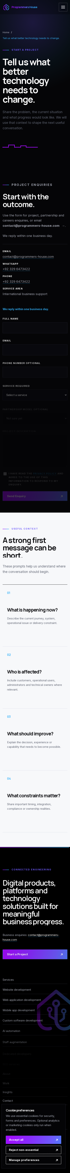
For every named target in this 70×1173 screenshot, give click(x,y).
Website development (17, 990)
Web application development (22, 1001)
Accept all (16, 1139)
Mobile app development (19, 1013)
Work (6, 1083)
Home (6, 32)
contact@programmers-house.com (31, 226)
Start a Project (17, 957)
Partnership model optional (25, 410)
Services (8, 980)
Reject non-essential (23, 1150)
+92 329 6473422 (16, 270)
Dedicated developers (17, 1054)
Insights (8, 1092)
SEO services (11, 1064)
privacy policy (45, 474)
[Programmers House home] (20, 7)
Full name (10, 322)
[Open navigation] (63, 7)
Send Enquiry (16, 497)
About (6, 1074)
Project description (19, 432)
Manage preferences (24, 1160)
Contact (8, 1100)
